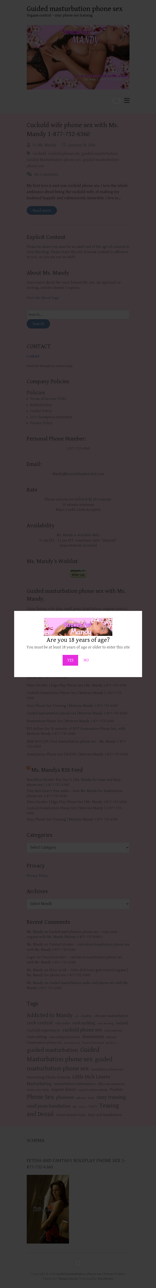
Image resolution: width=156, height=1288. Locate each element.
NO (86, 660)
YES (70, 660)
